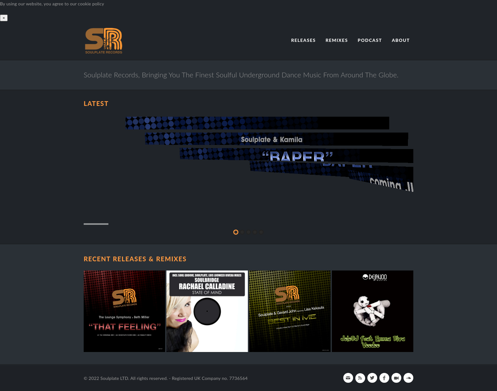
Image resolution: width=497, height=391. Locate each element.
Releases (303, 40)
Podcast (370, 40)
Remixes (337, 40)
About (401, 40)
